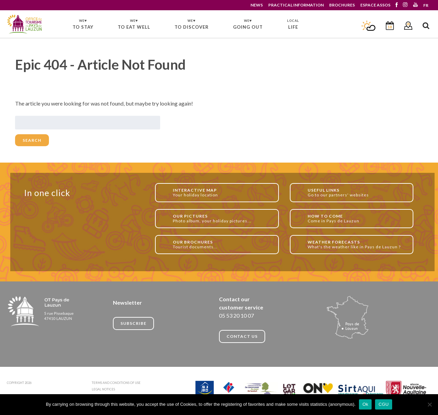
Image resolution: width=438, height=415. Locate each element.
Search (32, 140)
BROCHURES (342, 5)
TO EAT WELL (134, 24)
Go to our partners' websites (357, 192)
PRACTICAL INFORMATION (296, 5)
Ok (365, 404)
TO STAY (83, 24)
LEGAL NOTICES (103, 389)
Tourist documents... (222, 244)
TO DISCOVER (192, 24)
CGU (383, 404)
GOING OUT (248, 24)
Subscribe (133, 323)
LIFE (293, 24)
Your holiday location (222, 192)
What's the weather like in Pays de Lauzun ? (357, 244)
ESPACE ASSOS (375, 5)
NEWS (256, 5)
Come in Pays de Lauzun (357, 218)
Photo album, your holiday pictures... (222, 218)
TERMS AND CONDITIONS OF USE (116, 383)
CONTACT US (242, 336)
